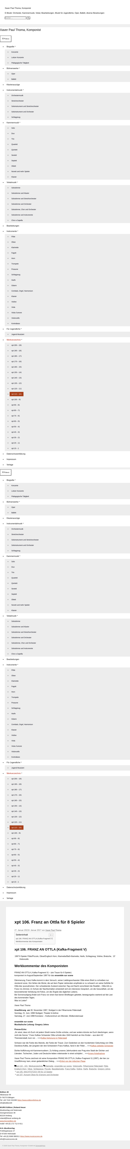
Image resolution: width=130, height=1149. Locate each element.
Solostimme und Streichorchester (23, 198)
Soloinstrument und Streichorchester (25, 106)
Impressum (11, 459)
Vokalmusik (13, 182)
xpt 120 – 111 (16, 388)
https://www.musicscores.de (31, 1136)
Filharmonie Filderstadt (93, 1066)
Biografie (12, 46)
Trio (12, 139)
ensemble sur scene (63, 1066)
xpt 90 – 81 (15, 405)
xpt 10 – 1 (15, 448)
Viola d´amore (16, 312)
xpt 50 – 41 (15, 426)
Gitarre (14, 285)
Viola (13, 307)
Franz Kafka (70, 1069)
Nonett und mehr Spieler (20, 171)
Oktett (13, 166)
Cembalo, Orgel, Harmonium (22, 291)
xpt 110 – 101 (16, 394)
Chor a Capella (17, 220)
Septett (14, 160)
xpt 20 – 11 (15, 443)
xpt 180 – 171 (16, 356)
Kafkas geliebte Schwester (102, 1045)
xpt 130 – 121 (16, 383)
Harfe (13, 280)
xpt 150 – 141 (16, 372)
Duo (13, 133)
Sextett (14, 155)
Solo (13, 128)
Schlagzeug (15, 117)
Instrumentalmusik (16, 90)
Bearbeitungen (13, 226)
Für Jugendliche (15, 329)
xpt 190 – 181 (16, 350)
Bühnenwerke (14, 68)
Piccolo (48, 1069)
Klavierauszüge (13, 84)
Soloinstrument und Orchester (22, 111)
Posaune (14, 269)
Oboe (13, 242)
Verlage (10, 464)
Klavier (14, 177)
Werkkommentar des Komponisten (29, 941)
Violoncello (15, 318)
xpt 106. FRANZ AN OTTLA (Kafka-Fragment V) (34, 938)
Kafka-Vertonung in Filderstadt (54, 1038)
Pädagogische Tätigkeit (20, 63)
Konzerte (14, 52)
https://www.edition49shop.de (29, 1100)
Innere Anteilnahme (96, 1053)
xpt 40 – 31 (15, 432)
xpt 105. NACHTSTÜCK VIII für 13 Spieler (34, 1071)
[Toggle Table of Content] (50, 935)
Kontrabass (15, 323)
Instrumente (13, 231)
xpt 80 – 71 (15, 410)
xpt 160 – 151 (16, 367)
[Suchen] (28, 18)
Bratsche (93, 1069)
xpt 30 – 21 (15, 437)
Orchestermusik (17, 95)
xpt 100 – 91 (16, 399)
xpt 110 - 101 (22, 1066)
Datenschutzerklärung (16, 454)
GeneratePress (40, 1145)
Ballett (13, 79)
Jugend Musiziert (17, 334)
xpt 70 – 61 (15, 416)
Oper (13, 73)
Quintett (14, 149)
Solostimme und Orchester (21, 204)
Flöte (13, 236)
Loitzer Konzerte (17, 57)
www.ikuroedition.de (8, 1121)
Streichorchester (17, 101)
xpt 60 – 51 (15, 421)
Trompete (15, 263)
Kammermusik (15, 122)
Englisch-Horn (20, 1069)
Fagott (13, 253)
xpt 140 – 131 (16, 377)
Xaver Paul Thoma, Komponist (18, 8)
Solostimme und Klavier (20, 193)
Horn (13, 258)
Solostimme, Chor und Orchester (23, 209)
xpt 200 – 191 (16, 345)
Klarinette (15, 247)
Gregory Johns (104, 1069)
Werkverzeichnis (15, 340)
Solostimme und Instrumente (22, 215)
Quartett (14, 144)
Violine (13, 301)
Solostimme (15, 187)
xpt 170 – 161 (16, 361)
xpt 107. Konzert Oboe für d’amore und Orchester (37, 1074)
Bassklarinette (58, 1069)
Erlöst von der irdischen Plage (72, 1061)
